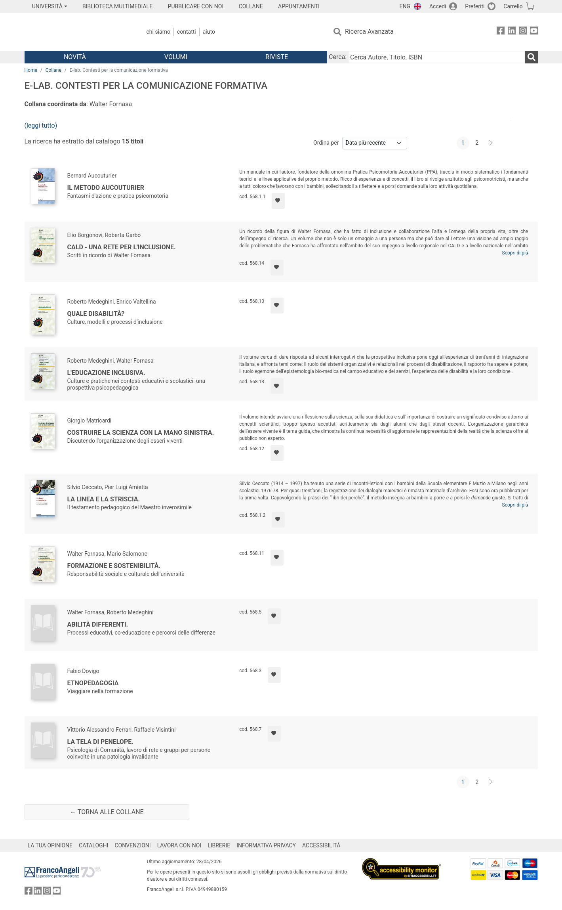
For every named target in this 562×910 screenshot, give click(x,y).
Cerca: (338, 57)
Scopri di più (515, 253)
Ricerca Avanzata (369, 31)
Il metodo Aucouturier (105, 187)
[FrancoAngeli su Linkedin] (512, 32)
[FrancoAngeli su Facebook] (501, 32)
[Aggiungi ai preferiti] (278, 201)
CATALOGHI (93, 845)
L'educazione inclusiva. (106, 373)
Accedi (437, 6)
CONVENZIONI (132, 845)
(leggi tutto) (41, 125)
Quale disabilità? (96, 313)
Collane (53, 70)
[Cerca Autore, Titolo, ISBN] (436, 57)
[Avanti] (491, 143)
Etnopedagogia (93, 683)
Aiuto (209, 32)
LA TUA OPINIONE (50, 845)
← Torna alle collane (106, 812)
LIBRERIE (219, 845)
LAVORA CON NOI (179, 845)
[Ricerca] (531, 57)
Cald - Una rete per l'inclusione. (121, 247)
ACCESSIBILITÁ (321, 845)
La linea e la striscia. (103, 499)
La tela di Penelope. (100, 742)
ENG (405, 6)
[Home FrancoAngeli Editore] (77, 32)
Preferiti (474, 6)
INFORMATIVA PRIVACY (266, 845)
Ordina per (326, 143)
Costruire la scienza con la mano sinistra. (140, 432)
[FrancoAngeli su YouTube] (534, 32)
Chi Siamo (158, 32)
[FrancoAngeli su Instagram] (523, 32)
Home (31, 70)
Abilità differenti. (97, 624)
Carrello (512, 6)
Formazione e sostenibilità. (114, 566)
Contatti (186, 32)
